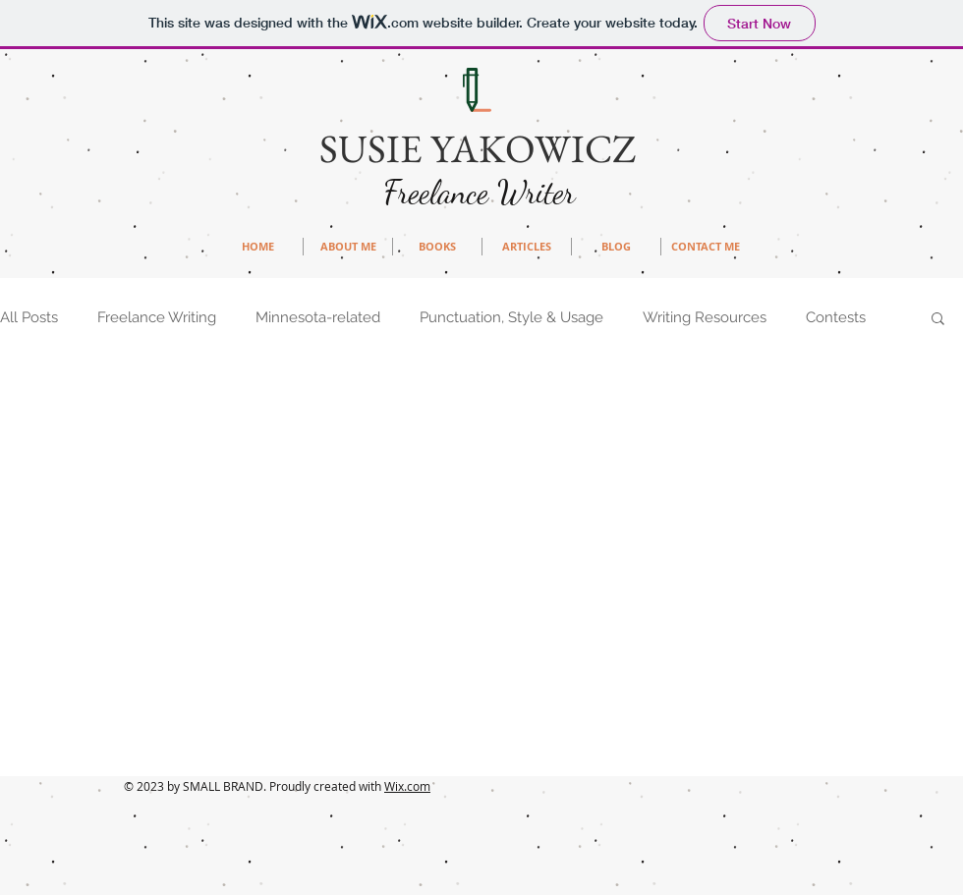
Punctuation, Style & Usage (511, 317)
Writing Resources (704, 317)
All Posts (29, 317)
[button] (938, 319)
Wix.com (407, 786)
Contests (836, 317)
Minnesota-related (317, 317)
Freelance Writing (156, 317)
